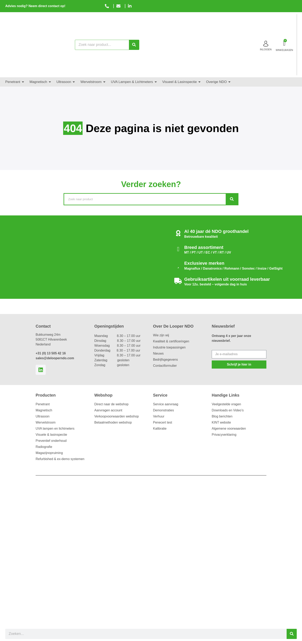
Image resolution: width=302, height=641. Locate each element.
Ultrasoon (42, 416)
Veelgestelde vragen (226, 404)
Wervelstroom (45, 422)
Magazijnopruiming (49, 453)
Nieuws (158, 353)
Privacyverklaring (224, 434)
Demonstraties (163, 410)
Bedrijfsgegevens (165, 359)
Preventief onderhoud (51, 440)
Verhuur (158, 416)
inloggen (266, 49)
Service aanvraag (165, 404)
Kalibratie (160, 428)
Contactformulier (165, 365)
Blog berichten (222, 416)
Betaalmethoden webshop (113, 422)
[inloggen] (266, 43)
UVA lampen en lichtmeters (55, 428)
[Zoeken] (134, 45)
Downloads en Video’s (228, 410)
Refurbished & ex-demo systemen (60, 459)
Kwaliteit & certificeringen (171, 341)
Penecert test (162, 422)
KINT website (221, 422)
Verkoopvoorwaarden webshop (116, 416)
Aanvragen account (108, 410)
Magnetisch (44, 410)
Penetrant (43, 404)
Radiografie (44, 446)
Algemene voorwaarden (229, 428)
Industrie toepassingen (169, 347)
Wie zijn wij (161, 335)
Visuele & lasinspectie (51, 434)
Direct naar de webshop (111, 404)
